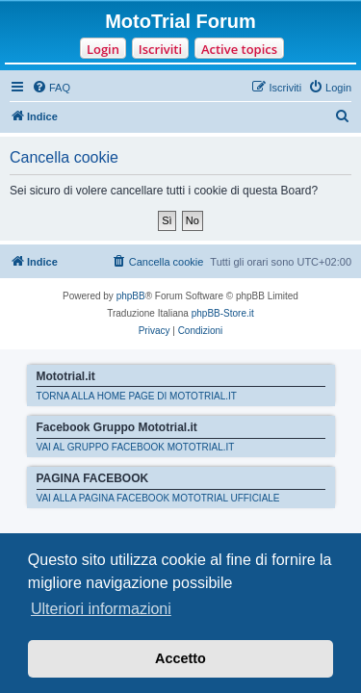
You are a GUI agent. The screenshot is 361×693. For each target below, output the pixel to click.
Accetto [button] (180, 658)
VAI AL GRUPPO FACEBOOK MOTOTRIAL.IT (136, 447)
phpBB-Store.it (223, 313)
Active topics (239, 49)
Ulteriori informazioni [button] (101, 609)
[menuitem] (51, 87)
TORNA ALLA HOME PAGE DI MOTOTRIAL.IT (137, 396)
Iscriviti (160, 49)
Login (103, 49)
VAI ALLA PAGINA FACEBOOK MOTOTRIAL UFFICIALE (158, 498)
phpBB (130, 296)
